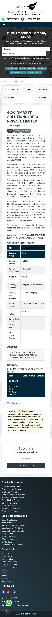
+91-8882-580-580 (30, 19)
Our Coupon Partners (10, 567)
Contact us (6, 581)
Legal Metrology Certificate (13, 531)
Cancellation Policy (9, 562)
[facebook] (3, 592)
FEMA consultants (9, 539)
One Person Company (10, 492)
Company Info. (13, 89)
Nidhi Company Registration (13, 497)
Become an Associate (34, 12)
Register (36, 14)
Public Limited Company (11, 500)
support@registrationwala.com (16, 605)
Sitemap (5, 578)
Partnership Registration (11, 508)
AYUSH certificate (9, 536)
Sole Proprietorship (9, 503)
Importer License (8, 523)
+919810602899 (10, 19)
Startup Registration (10, 511)
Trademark (42, 97)
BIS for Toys (7, 542)
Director (43, 89)
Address (30, 89)
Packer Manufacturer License (13, 525)
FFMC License (7, 534)
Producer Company (9, 505)
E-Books (5, 570)
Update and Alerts (16, 12)
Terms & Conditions (10, 564)
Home (6, 81)
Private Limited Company (12, 489)
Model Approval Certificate (12, 528)
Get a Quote (17, 14)
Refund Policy (7, 559)
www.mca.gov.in (37, 64)
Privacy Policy (7, 556)
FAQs (4, 573)
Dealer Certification (9, 520)
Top (7, 611)
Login (27, 14)
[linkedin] (14, 592)
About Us (5, 553)
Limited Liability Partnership (13, 494)
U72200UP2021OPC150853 (33, 248)
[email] (26, 458)
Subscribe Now (26, 465)
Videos (4, 575)
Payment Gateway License (12, 545)
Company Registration (11, 486)
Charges (10, 97)
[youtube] (8, 592)
